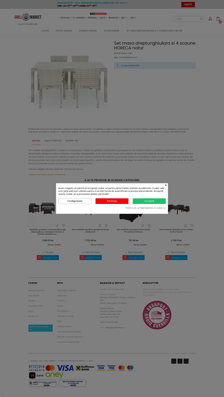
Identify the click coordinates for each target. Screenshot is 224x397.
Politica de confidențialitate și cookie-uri (146, 208)
